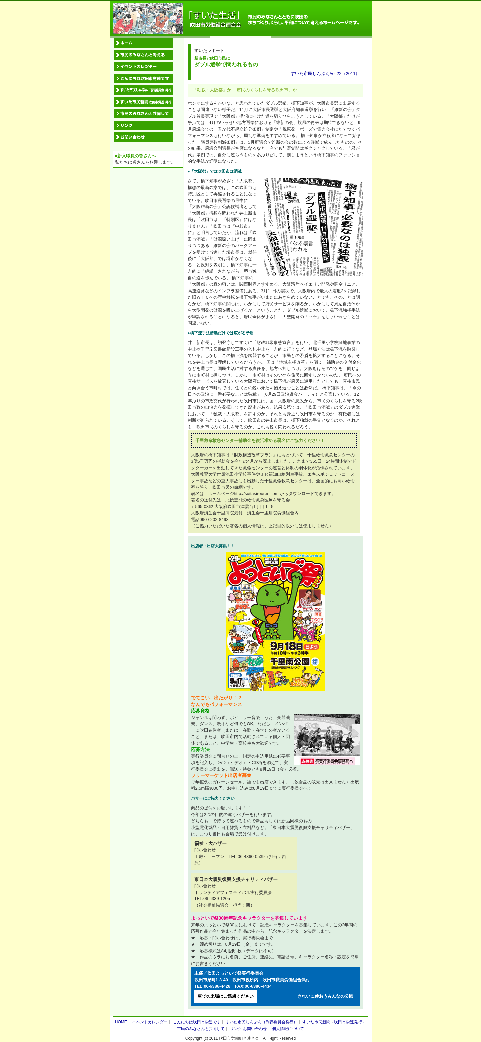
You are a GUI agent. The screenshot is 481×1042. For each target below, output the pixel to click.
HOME (121, 1022)
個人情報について (288, 1028)
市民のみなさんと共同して (201, 1028)
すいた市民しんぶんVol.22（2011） (325, 73)
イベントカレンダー (150, 1022)
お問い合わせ (255, 1028)
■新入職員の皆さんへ (135, 155)
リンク (236, 1028)
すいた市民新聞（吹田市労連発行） (334, 1022)
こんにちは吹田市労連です (197, 1022)
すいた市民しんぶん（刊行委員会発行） (261, 1022)
